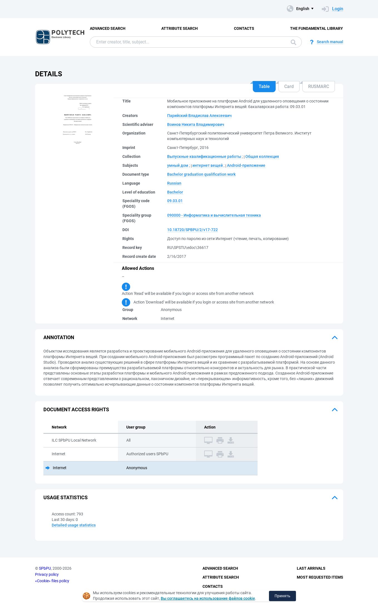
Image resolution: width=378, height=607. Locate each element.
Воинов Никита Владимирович (195, 124)
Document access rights (76, 409)
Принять (282, 596)
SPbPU (45, 568)
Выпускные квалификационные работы (204, 156)
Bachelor (175, 192)
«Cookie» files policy (52, 581)
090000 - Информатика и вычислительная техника (214, 215)
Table (264, 86)
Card (289, 86)
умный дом (177, 165)
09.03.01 (175, 201)
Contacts (244, 28)
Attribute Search (179, 28)
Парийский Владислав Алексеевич (199, 115)
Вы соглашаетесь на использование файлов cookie (208, 598)
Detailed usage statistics (74, 525)
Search (293, 42)
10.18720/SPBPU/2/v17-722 (192, 229)
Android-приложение (246, 165)
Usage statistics (65, 497)
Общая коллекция (262, 156)
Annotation (58, 337)
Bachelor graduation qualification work (201, 174)
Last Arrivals (311, 568)
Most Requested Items (320, 577)
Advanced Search (107, 28)
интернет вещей (207, 165)
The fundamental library (316, 28)
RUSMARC (318, 86)
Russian (174, 183)
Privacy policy (47, 574)
